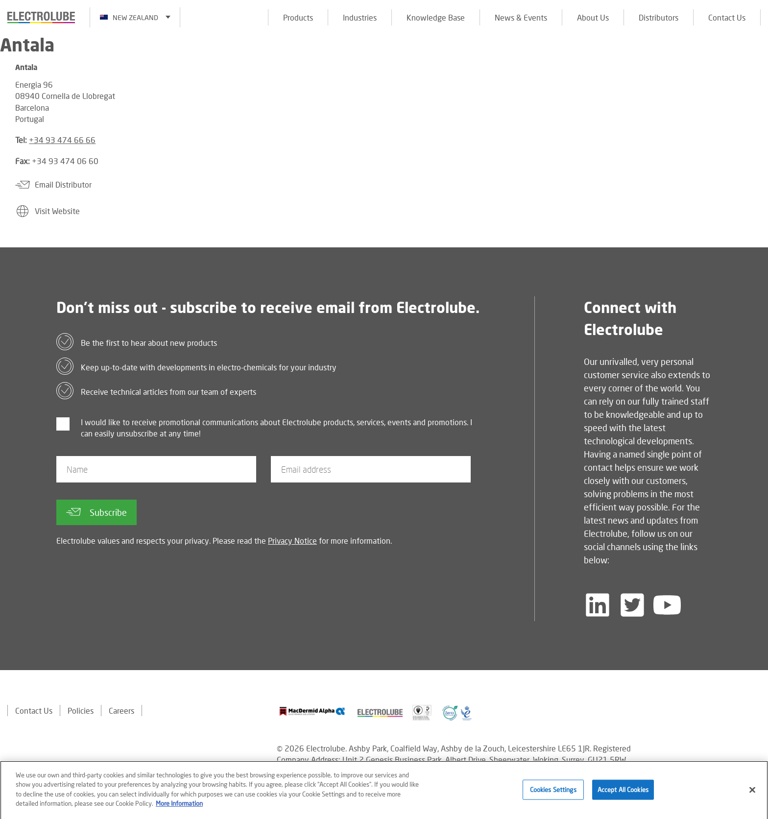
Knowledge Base (436, 17)
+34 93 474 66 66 (62, 140)
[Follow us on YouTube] (667, 605)
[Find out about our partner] (312, 711)
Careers (121, 710)
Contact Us (726, 17)
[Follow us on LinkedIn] (597, 605)
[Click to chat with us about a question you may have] (756, 72)
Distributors (658, 17)
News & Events (521, 17)
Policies (81, 710)
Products (298, 17)
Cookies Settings (553, 792)
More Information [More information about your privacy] (179, 807)
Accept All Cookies (623, 792)
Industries (360, 17)
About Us (593, 17)
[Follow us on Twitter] (632, 605)
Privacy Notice (292, 540)
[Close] (752, 793)
